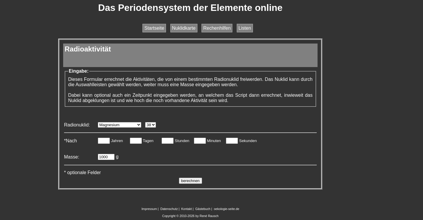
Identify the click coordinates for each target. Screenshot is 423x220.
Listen (245, 28)
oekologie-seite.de (226, 209)
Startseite (154, 28)
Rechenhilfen (217, 28)
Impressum (149, 209)
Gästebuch (203, 209)
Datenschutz (169, 209)
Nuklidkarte (184, 28)
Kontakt (186, 209)
